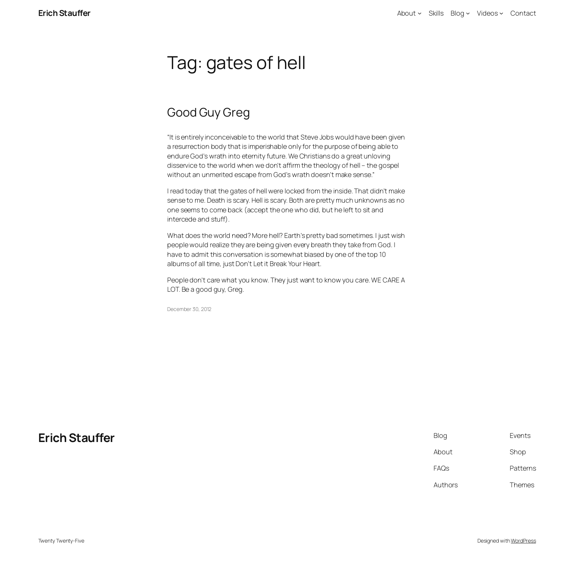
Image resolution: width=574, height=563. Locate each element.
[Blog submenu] (468, 13)
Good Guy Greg (208, 112)
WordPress (523, 540)
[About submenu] (420, 13)
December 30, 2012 (189, 308)
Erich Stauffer (64, 13)
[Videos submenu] (501, 13)
